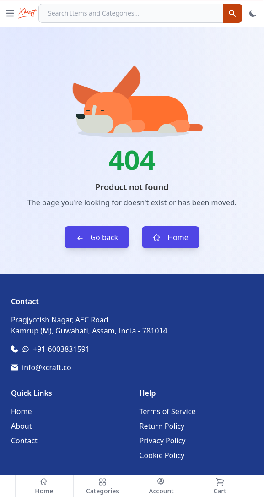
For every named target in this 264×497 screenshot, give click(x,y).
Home (171, 237)
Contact (24, 441)
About (21, 426)
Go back (96, 237)
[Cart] (220, 486)
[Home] (44, 486)
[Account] (161, 486)
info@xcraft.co (46, 367)
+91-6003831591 (61, 349)
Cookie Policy (162, 455)
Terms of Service (168, 411)
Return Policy (162, 426)
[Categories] (103, 486)
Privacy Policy (163, 441)
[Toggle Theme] (253, 13)
